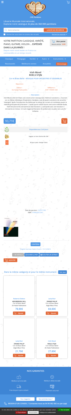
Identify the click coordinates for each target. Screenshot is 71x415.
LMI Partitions (35, 17)
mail (65, 403)
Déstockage (61, 64)
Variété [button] (34, 59)
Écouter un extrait (49, 255)
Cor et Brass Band (17, 78)
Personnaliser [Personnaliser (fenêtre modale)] (33, 412)
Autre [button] (45, 59)
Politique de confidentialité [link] (48, 412)
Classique (9, 59)
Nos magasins (25, 399)
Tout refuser (21, 412)
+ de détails (18, 255)
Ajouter (64, 121)
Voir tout (62, 272)
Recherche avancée (58, 34)
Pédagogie (21, 59)
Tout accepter (64, 410)
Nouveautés (10, 64)
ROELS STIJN (35, 75)
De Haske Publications (19, 90)
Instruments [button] (59, 59)
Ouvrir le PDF (32, 255)
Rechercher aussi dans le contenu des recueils (23, 34)
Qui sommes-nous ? (46, 399)
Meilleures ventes (29, 64)
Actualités (47, 64)
